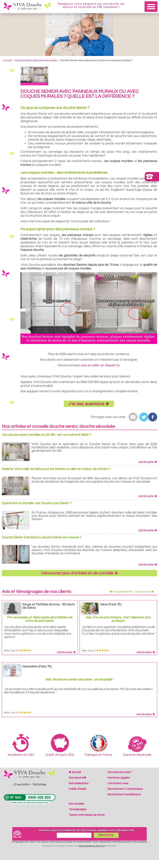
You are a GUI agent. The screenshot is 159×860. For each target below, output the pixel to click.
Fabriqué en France (98, 745)
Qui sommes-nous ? (119, 772)
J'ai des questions (88, 404)
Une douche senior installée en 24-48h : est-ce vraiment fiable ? (46, 435)
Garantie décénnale (137, 746)
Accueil (75, 772)
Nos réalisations (78, 783)
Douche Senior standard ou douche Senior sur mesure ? (41, 537)
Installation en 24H (21, 745)
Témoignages (77, 809)
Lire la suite (147, 461)
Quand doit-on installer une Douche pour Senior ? (36, 503)
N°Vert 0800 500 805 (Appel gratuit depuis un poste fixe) (30, 799)
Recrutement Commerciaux (124, 789)
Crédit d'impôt (77, 789)
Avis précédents (121, 591)
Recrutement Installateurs (124, 794)
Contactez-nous (117, 783)
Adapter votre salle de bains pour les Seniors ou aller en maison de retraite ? (56, 469)
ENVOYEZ (106, 835)
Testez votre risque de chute (87, 815)
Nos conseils (76, 803)
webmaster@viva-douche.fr (91, 846)
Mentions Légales (118, 777)
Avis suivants (144, 591)
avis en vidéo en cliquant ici (100, 365)
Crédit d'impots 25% (59, 745)
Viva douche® (77, 777)
